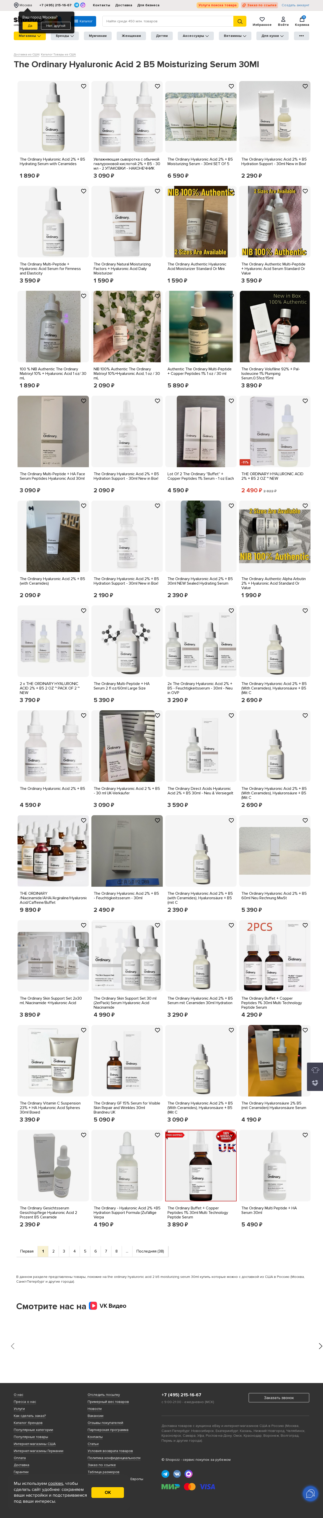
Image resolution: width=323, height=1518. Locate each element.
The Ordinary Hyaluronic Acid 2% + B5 (52, 788)
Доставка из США (26, 54)
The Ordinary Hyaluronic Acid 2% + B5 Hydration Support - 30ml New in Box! (274, 161)
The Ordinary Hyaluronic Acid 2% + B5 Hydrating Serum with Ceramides (52, 161)
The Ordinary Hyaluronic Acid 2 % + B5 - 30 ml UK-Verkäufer (127, 791)
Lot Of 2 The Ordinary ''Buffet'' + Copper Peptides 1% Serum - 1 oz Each (201, 476)
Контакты (101, 5)
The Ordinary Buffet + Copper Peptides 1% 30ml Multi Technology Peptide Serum (271, 1003)
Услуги (19, 1409)
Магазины (30, 36)
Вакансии (95, 1416)
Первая (27, 1251)
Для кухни (272, 36)
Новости (95, 1409)
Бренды (65, 36)
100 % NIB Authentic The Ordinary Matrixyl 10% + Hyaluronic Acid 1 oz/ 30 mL (53, 374)
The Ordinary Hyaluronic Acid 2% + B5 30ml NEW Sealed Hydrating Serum (200, 581)
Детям (162, 36)
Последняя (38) (150, 1251)
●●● (301, 36)
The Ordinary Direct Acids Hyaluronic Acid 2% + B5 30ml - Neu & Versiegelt (200, 791)
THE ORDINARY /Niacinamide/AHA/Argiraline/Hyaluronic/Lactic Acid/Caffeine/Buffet (59, 898)
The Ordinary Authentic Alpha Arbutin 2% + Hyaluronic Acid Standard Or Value (273, 583)
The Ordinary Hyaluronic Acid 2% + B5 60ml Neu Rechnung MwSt (274, 896)
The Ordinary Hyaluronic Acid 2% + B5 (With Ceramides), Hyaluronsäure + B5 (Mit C (274, 688)
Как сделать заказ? (30, 1416)
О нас (18, 1395)
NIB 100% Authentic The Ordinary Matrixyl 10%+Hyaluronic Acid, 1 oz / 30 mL (127, 374)
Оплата (20, 1458)
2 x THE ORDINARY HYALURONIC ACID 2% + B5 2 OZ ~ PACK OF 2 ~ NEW (50, 688)
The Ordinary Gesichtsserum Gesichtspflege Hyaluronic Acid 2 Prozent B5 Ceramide (48, 1213)
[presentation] (12, 1346)
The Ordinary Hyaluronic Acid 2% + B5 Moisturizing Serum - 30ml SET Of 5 (200, 161)
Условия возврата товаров (110, 1451)
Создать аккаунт (295, 5)
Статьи (93, 1444)
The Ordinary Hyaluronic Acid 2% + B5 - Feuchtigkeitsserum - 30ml (126, 896)
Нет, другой (55, 26)
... (127, 1251)
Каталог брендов (28, 1423)
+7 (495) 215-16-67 (55, 5)
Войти (283, 21)
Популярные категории (33, 1430)
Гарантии (21, 1472)
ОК (108, 1492)
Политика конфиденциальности (114, 1458)
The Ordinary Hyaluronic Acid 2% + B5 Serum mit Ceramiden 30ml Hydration (200, 1000)
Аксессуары (196, 36)
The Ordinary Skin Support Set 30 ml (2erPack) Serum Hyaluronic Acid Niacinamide (125, 1003)
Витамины (235, 36)
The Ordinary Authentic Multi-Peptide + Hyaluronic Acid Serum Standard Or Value (273, 269)
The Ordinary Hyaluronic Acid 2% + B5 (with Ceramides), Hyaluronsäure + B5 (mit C (200, 898)
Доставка (123, 5)
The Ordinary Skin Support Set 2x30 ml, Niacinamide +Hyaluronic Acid (51, 1000)
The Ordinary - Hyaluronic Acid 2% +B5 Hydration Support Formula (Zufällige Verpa (127, 1213)
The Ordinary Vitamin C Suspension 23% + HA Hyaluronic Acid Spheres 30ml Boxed (50, 1108)
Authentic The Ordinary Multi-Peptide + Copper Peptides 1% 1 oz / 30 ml (200, 371)
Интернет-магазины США (35, 1444)
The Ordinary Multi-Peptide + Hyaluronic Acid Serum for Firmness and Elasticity (50, 269)
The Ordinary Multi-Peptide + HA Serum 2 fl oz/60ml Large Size (122, 686)
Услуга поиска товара (218, 5)
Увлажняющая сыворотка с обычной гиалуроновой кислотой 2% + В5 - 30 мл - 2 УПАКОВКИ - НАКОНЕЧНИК (127, 164)
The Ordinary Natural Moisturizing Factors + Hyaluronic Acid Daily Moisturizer (122, 269)
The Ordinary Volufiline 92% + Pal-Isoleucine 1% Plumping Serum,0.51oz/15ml (270, 374)
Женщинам (131, 36)
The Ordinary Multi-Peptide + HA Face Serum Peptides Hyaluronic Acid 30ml (52, 476)
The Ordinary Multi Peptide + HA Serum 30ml (269, 1210)
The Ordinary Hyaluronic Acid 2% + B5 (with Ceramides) (52, 581)
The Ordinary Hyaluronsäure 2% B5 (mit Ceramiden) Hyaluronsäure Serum (273, 1105)
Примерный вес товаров (108, 1402)
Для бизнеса (148, 5)
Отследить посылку (104, 1395)
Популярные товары (31, 1437)
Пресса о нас (25, 1402)
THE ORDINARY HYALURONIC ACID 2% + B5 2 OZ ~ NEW (272, 476)
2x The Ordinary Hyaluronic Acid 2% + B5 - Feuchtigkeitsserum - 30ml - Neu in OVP (200, 688)
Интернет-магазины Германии (38, 1451)
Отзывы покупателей (105, 1423)
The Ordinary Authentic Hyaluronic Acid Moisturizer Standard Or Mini (197, 266)
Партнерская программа (108, 1430)
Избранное (262, 21)
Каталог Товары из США (58, 54)
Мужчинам (98, 36)
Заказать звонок (279, 1397)
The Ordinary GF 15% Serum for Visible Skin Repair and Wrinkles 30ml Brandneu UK (127, 1108)
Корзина (302, 21)
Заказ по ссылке (262, 5)
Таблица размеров (103, 1472)
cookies (55, 1483)
